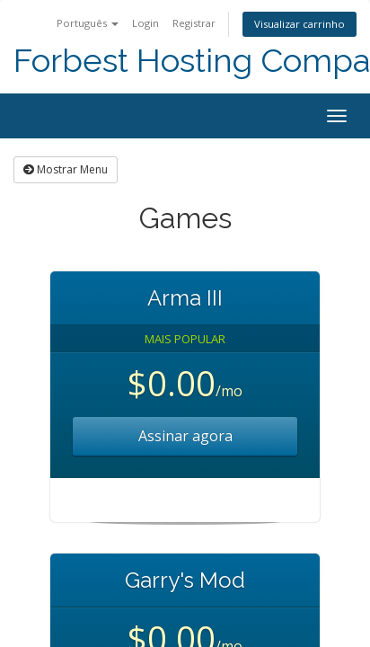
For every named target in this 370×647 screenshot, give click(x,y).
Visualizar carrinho (299, 24)
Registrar (194, 23)
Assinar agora (185, 436)
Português (88, 23)
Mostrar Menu (65, 169)
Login (145, 23)
